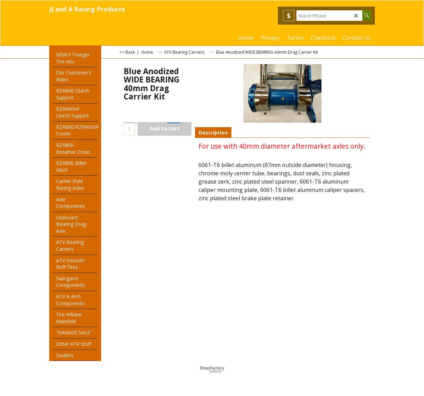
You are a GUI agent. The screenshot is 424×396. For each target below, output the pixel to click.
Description (213, 132)
